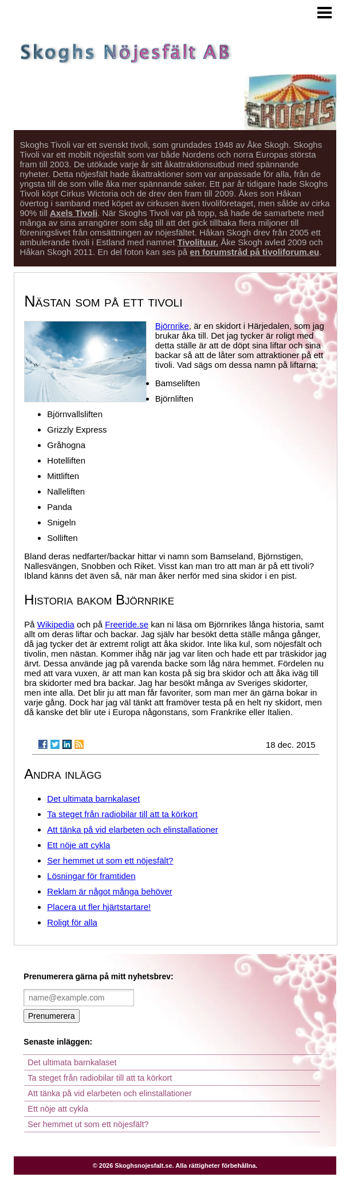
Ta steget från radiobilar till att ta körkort (122, 814)
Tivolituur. (198, 242)
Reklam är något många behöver (109, 891)
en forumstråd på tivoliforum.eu (254, 252)
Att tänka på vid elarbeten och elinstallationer (132, 829)
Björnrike (172, 326)
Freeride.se (126, 624)
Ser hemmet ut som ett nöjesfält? (110, 860)
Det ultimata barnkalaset (93, 798)
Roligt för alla (72, 922)
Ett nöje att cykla (78, 845)
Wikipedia (55, 624)
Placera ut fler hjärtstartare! (99, 907)
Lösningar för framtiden (91, 876)
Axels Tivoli (73, 213)
